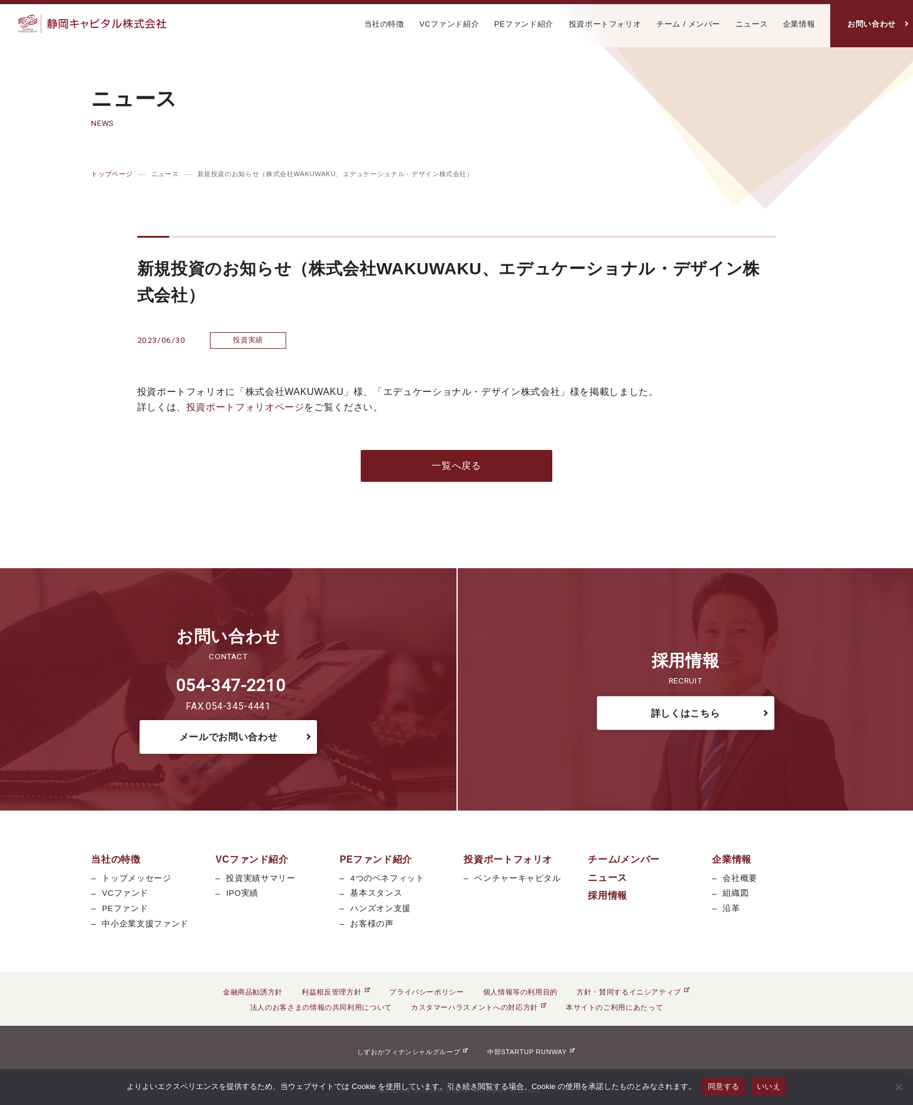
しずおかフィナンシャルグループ (412, 1051)
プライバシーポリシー (426, 992)
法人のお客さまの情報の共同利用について (321, 1007)
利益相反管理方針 (336, 992)
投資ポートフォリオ (605, 24)
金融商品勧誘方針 (253, 992)
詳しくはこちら (685, 713)
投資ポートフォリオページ (245, 407)
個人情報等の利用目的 (520, 992)
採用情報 (607, 895)
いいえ (769, 1086)
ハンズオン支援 (380, 908)
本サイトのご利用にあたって (614, 1007)
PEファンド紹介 (523, 24)
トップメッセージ (136, 878)
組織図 (736, 893)
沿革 (731, 908)
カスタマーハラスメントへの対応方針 (479, 1007)
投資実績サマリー (260, 878)
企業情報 (799, 24)
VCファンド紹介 (449, 24)
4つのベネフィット (387, 878)
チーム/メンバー (624, 859)
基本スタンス (376, 893)
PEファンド (125, 908)
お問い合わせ (871, 24)
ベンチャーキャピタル (517, 878)
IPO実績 (242, 893)
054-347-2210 (231, 685)
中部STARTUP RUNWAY (531, 1051)
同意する (723, 1086)
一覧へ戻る (456, 466)
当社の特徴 (384, 24)
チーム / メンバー (688, 24)
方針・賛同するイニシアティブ (633, 992)
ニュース (752, 24)
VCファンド (125, 893)
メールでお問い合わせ (228, 737)
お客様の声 (371, 923)
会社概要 (740, 878)
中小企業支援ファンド (145, 923)
